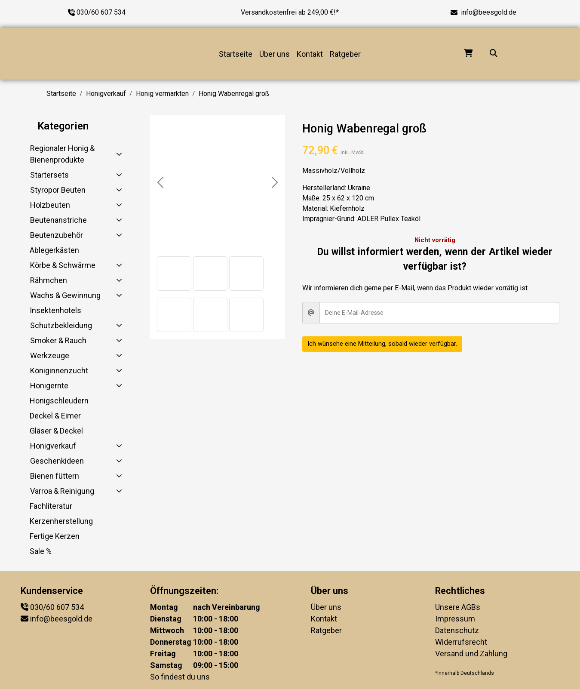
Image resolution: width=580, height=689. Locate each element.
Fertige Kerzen (55, 536)
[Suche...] (494, 54)
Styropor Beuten (58, 189)
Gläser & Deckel (56, 430)
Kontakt (310, 53)
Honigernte (49, 385)
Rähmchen (48, 280)
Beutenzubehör (56, 235)
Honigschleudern (59, 400)
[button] (174, 273)
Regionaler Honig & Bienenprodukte (62, 154)
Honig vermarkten (162, 93)
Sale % (41, 551)
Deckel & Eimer (55, 415)
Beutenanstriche (58, 220)
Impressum (455, 618)
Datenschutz (457, 630)
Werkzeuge (49, 355)
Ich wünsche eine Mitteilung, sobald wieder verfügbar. (388, 344)
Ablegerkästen (54, 250)
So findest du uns (180, 676)
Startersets (49, 174)
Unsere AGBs (457, 607)
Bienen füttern (54, 475)
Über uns (274, 53)
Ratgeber (345, 53)
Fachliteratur (51, 506)
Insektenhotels (55, 310)
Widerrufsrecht (461, 641)
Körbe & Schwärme (62, 265)
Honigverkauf (106, 93)
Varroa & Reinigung (62, 490)
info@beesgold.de (488, 12)
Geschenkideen (57, 460)
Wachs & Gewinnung (65, 295)
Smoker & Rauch (58, 340)
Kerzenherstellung (61, 521)
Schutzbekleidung (61, 325)
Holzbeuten (50, 204)
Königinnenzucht (59, 370)
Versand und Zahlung (471, 653)
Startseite (235, 53)
